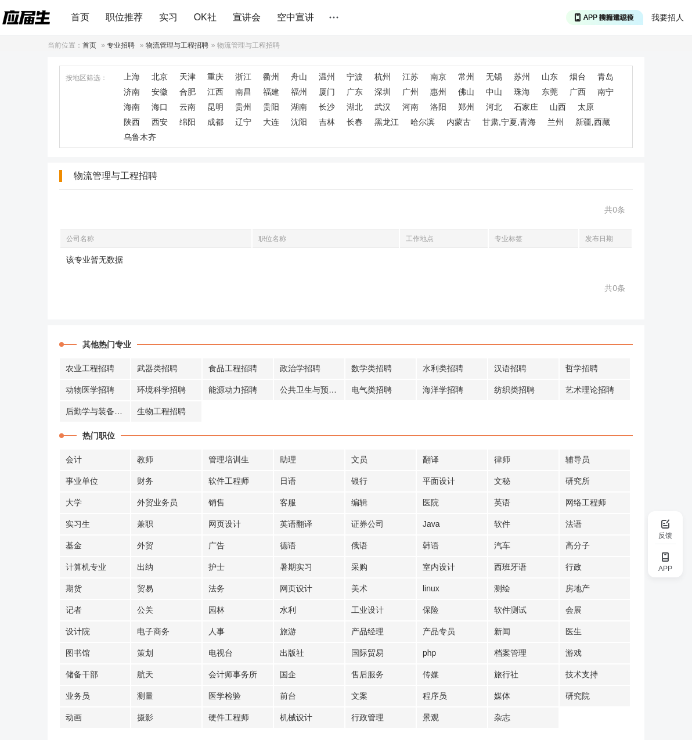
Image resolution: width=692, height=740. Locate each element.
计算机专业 (86, 567)
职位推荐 (124, 17)
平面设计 (439, 481)
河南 (410, 107)
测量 (145, 696)
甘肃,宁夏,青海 (509, 122)
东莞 (550, 91)
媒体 (502, 696)
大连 (271, 122)
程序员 (435, 696)
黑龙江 (386, 122)
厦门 (327, 91)
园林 (216, 610)
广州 (410, 91)
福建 (271, 91)
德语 (288, 545)
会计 (74, 459)
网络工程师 (585, 502)
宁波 (355, 76)
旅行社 (506, 674)
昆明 (215, 107)
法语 (573, 524)
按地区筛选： (86, 78)
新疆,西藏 (592, 122)
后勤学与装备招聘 (98, 411)
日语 (288, 481)
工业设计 (367, 610)
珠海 (522, 91)
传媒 (431, 674)
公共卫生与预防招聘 (312, 389)
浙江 (243, 76)
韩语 (431, 545)
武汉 (382, 107)
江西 (215, 91)
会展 (573, 610)
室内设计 (439, 567)
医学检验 (224, 696)
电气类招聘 (371, 389)
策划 (145, 653)
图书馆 (78, 653)
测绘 (502, 588)
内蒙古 (458, 122)
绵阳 (187, 122)
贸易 (145, 588)
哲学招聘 (581, 368)
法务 (216, 588)
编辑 (359, 502)
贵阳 (271, 107)
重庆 (215, 76)
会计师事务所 (232, 674)
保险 (431, 610)
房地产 (577, 588)
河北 (494, 107)
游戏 (573, 653)
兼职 (145, 524)
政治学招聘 (300, 368)
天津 (187, 76)
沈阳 (299, 122)
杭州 (382, 76)
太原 (586, 107)
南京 (438, 76)
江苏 (410, 76)
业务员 (78, 696)
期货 (74, 588)
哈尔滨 (422, 122)
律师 (502, 459)
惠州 (438, 91)
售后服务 (367, 674)
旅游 (288, 631)
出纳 (145, 567)
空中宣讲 (295, 17)
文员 (359, 459)
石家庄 (526, 107)
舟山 (299, 76)
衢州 (271, 76)
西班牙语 (510, 567)
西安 (160, 122)
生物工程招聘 (161, 411)
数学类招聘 (371, 368)
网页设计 (224, 524)
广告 (216, 545)
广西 (578, 91)
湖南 (299, 107)
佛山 (466, 91)
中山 (494, 91)
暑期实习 (296, 567)
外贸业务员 (157, 502)
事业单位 (82, 481)
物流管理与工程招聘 (177, 45)
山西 (558, 107)
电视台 (220, 653)
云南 (187, 107)
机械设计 (296, 717)
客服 (288, 502)
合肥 (187, 91)
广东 (355, 91)
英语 (502, 502)
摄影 (145, 717)
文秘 (502, 481)
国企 (288, 674)
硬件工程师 (228, 717)
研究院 (577, 696)
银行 (359, 481)
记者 (74, 610)
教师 (145, 459)
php (429, 653)
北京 (160, 76)
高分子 (577, 545)
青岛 (605, 76)
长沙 (327, 107)
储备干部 (82, 674)
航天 (145, 674)
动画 (74, 717)
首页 (80, 17)
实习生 (78, 524)
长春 (355, 122)
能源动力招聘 (232, 389)
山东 (550, 76)
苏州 (522, 76)
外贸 (145, 545)
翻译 (431, 459)
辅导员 (577, 459)
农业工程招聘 (90, 368)
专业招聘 (121, 45)
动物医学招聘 (90, 389)
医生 (573, 631)
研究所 (577, 481)
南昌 (243, 91)
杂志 (502, 717)
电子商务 (153, 631)
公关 (145, 610)
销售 (216, 502)
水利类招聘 (443, 368)
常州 (466, 76)
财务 (145, 481)
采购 (359, 567)
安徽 (160, 91)
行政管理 (367, 717)
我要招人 (667, 17)
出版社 (292, 653)
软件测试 (510, 610)
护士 (216, 567)
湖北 (355, 107)
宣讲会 (247, 17)
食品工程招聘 (232, 368)
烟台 (578, 76)
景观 (431, 717)
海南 (132, 107)
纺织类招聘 (514, 389)
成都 (215, 122)
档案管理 (510, 653)
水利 (288, 610)
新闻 (502, 631)
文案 (359, 696)
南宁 (605, 91)
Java (431, 524)
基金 (74, 545)
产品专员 (439, 631)
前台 (288, 696)
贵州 (243, 107)
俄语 (359, 545)
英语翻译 (296, 524)
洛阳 (438, 107)
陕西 (132, 122)
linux (431, 588)
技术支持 (581, 674)
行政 (573, 567)
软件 (502, 524)
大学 (74, 502)
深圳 (382, 91)
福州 (299, 91)
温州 (327, 76)
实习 (168, 17)
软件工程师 (228, 481)
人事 (216, 631)
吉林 (327, 122)
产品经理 (367, 631)
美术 (359, 588)
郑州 (466, 107)
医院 (431, 502)
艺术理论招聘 (589, 389)
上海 (132, 76)
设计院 (78, 631)
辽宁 (243, 122)
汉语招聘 (510, 368)
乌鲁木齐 (140, 137)
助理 (288, 459)
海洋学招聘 (443, 389)
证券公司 (367, 524)
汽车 (502, 545)
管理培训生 (228, 459)
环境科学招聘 (161, 389)
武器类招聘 (157, 368)
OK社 (205, 17)
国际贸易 (367, 653)
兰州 (555, 122)
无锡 (494, 76)
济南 (132, 91)
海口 (160, 107)
